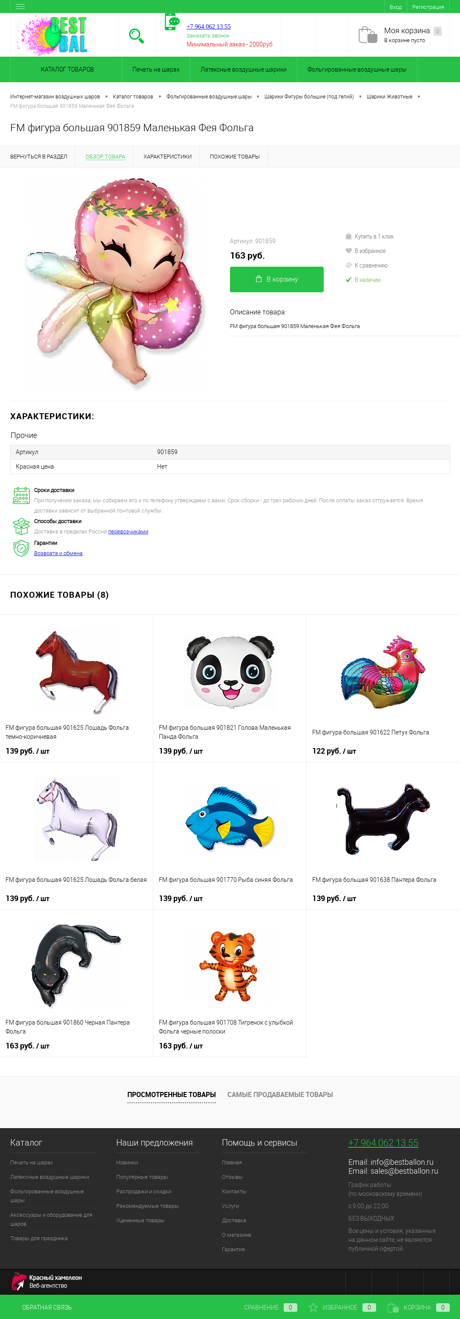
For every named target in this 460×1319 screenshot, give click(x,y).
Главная (232, 1162)
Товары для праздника (39, 1238)
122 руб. (334, 751)
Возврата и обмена (58, 553)
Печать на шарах (156, 69)
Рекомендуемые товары (147, 1206)
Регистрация (428, 7)
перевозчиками (128, 531)
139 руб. (27, 751)
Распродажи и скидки (143, 1191)
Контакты (234, 1191)
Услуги (230, 1206)
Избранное (342, 1307)
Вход (396, 7)
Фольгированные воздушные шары (357, 69)
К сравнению (366, 265)
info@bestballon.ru (402, 1162)
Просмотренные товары (171, 1094)
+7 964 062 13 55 (383, 1142)
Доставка (234, 1220)
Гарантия (233, 1249)
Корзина (419, 1307)
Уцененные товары (140, 1220)
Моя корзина (413, 31)
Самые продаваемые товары (280, 1094)
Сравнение (263, 1307)
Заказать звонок (208, 35)
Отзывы (232, 1177)
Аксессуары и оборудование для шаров (51, 1219)
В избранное (365, 250)
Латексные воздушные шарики (244, 69)
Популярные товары (142, 1177)
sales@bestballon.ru (404, 1170)
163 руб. (247, 255)
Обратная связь (41, 1307)
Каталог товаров (66, 69)
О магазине (236, 1235)
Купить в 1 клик (369, 236)
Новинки (127, 1162)
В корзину (277, 279)
